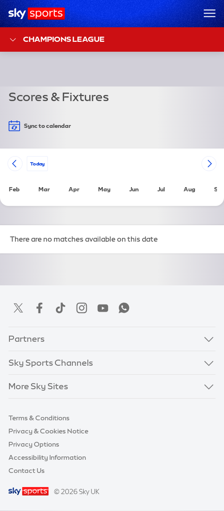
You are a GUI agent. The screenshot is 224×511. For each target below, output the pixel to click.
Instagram (81, 308)
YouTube (102, 308)
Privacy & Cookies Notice (48, 431)
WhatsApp (124, 308)
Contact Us (26, 470)
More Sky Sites (38, 386)
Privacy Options (33, 444)
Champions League (56, 39)
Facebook (39, 308)
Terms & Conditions (39, 418)
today (37, 163)
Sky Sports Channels (50, 363)
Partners (26, 339)
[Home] (36, 14)
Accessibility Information (47, 457)
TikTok (60, 308)
